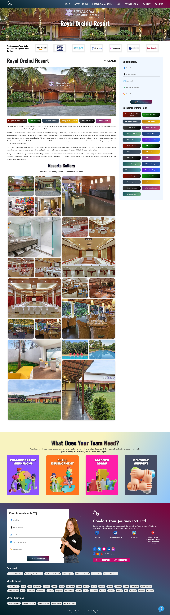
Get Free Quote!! (103, 121)
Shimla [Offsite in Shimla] (62, 586)
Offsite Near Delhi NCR (131, 121)
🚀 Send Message (141, 102)
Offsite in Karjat (132, 176)
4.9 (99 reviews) (104, 554)
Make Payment (84, 613)
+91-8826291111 (121, 560)
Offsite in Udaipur (151, 152)
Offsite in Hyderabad (131, 182)
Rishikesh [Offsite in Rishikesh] (46, 586)
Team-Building (35, 121)
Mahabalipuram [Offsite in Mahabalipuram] (13, 591)
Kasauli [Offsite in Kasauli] (79, 586)
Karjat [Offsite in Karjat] (22, 591)
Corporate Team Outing (17, 121)
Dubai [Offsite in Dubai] (85, 591)
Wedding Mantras (44, 603)
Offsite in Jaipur (151, 121)
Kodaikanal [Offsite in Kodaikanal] (31, 591)
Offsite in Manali (151, 134)
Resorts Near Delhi (14, 603)
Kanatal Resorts (56, 603)
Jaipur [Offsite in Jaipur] (23, 586)
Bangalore (79, 29)
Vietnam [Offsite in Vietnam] (119, 591)
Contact (159, 4)
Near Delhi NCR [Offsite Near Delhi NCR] (13, 586)
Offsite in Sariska (131, 194)
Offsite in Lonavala (151, 158)
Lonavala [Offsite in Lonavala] (118, 586)
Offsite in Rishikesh (132, 134)
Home (67, 4)
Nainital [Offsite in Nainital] (94, 586)
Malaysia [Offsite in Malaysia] (102, 591)
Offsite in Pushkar (131, 158)
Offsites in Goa (96, 574)
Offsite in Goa (131, 127)
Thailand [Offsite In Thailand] (111, 591)
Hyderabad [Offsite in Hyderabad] (40, 591)
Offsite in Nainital (131, 152)
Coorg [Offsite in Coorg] (126, 586)
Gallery (146, 4)
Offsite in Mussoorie (151, 127)
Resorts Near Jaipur (69, 603)
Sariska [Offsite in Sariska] (79, 591)
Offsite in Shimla (131, 140)
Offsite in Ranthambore (151, 188)
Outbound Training (50, 121)
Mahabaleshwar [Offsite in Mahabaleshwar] (146, 586)
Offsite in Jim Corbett (150, 140)
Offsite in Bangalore (131, 188)
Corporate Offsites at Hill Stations (131, 114)
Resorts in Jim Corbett (29, 603)
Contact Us (74, 613)
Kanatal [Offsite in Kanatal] (86, 586)
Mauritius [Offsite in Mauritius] (150, 591)
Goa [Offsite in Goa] (30, 586)
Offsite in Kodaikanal (150, 176)
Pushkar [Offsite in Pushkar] (110, 586)
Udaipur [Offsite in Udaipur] (101, 586)
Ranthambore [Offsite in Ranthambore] (69, 591)
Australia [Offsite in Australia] (141, 591)
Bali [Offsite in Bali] (126, 591)
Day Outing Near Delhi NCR (151, 115)
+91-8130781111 (104, 560)
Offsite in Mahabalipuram (151, 170)
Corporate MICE (87, 121)
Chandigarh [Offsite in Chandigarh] (134, 586)
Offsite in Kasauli (131, 146)
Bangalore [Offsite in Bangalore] (59, 591)
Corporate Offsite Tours (15, 574)
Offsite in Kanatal (150, 146)
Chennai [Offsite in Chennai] (50, 591)
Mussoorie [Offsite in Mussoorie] (37, 586)
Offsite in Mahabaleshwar (131, 170)
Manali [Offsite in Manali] (54, 586)
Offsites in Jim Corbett (82, 574)
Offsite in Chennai (151, 182)
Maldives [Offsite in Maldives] (133, 591)
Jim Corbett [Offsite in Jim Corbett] (70, 586)
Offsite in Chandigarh (151, 164)
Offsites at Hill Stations (110, 574)
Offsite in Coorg (132, 164)
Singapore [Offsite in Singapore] (94, 591)
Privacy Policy (95, 613)
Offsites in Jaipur (68, 574)
